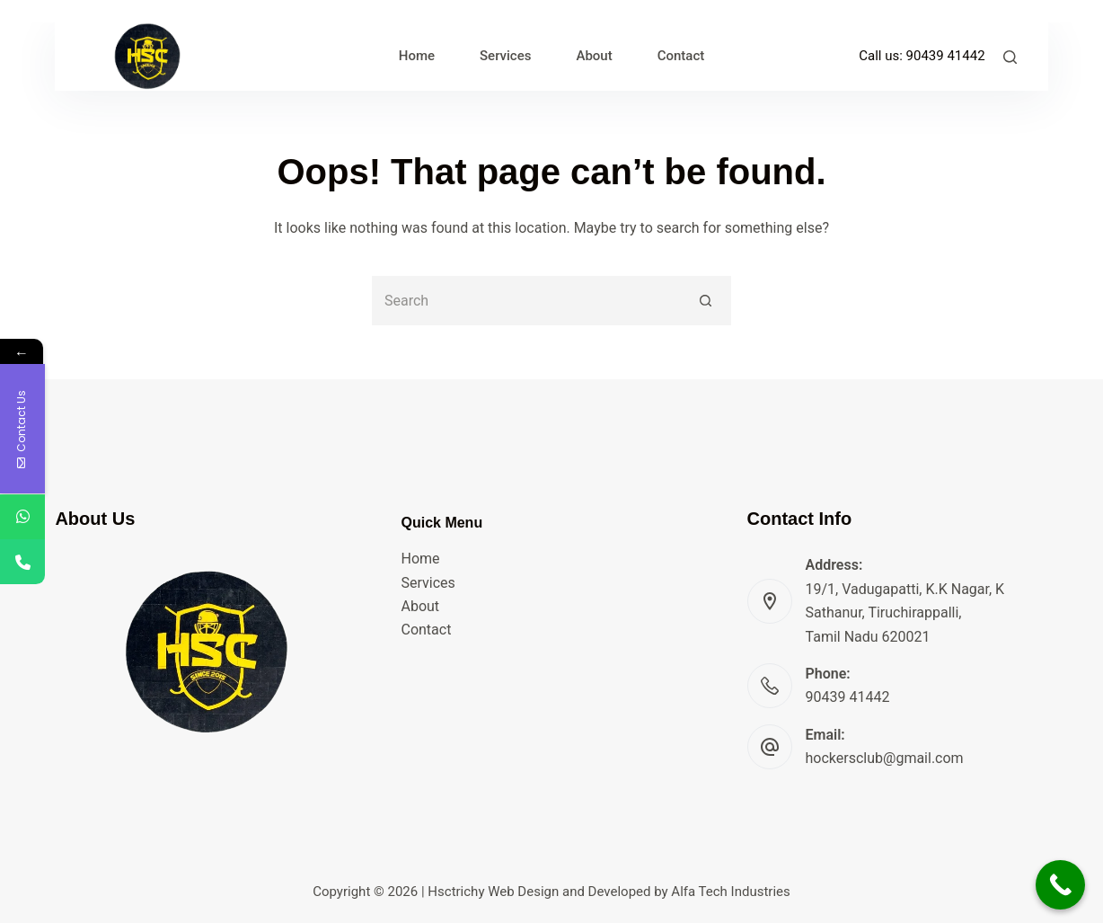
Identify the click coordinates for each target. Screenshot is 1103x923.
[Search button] (706, 300)
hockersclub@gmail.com (885, 758)
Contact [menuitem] (681, 56)
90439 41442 (945, 56)
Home (420, 558)
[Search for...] (527, 300)
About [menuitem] (594, 56)
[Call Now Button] (1060, 885)
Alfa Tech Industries (730, 891)
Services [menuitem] (505, 56)
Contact (426, 629)
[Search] (1010, 57)
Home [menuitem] (417, 56)
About (420, 606)
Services (427, 582)
